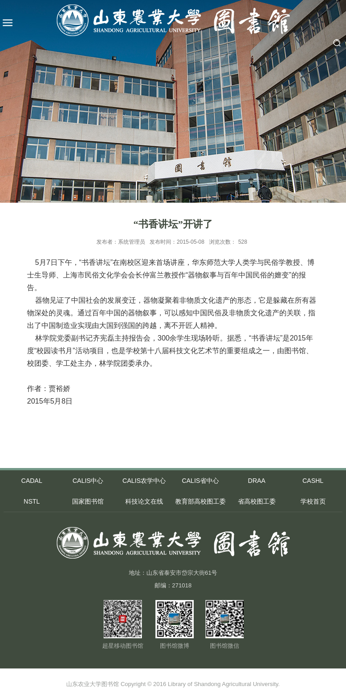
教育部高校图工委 (200, 501)
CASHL (312, 480)
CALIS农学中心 (144, 480)
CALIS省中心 (200, 480)
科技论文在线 (144, 501)
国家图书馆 (88, 501)
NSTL (32, 501)
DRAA (256, 480)
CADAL (31, 480)
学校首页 (313, 501)
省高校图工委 (257, 501)
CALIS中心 (88, 480)
